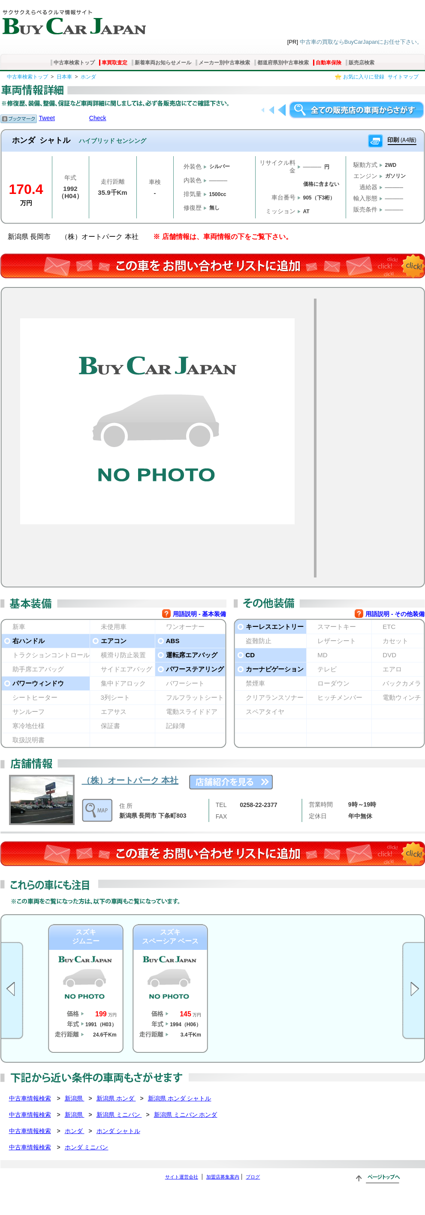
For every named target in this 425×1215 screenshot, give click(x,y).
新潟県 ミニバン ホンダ (185, 1114)
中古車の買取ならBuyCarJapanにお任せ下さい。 (361, 42)
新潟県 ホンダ (116, 1098)
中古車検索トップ (74, 63)
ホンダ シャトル (118, 1130)
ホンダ (88, 77)
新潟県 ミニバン (119, 1114)
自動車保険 (328, 63)
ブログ (253, 1176)
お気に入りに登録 (363, 77)
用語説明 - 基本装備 (199, 614)
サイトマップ (403, 77)
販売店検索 (361, 63)
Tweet (47, 118)
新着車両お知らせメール (163, 63)
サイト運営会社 (181, 1176)
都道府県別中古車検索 (283, 63)
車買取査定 (114, 63)
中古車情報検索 (30, 1098)
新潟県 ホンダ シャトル (179, 1098)
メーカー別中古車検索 (224, 63)
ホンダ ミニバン (87, 1147)
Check (97, 118)
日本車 (64, 77)
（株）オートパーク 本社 (130, 780)
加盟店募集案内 (222, 1176)
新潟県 (74, 1098)
